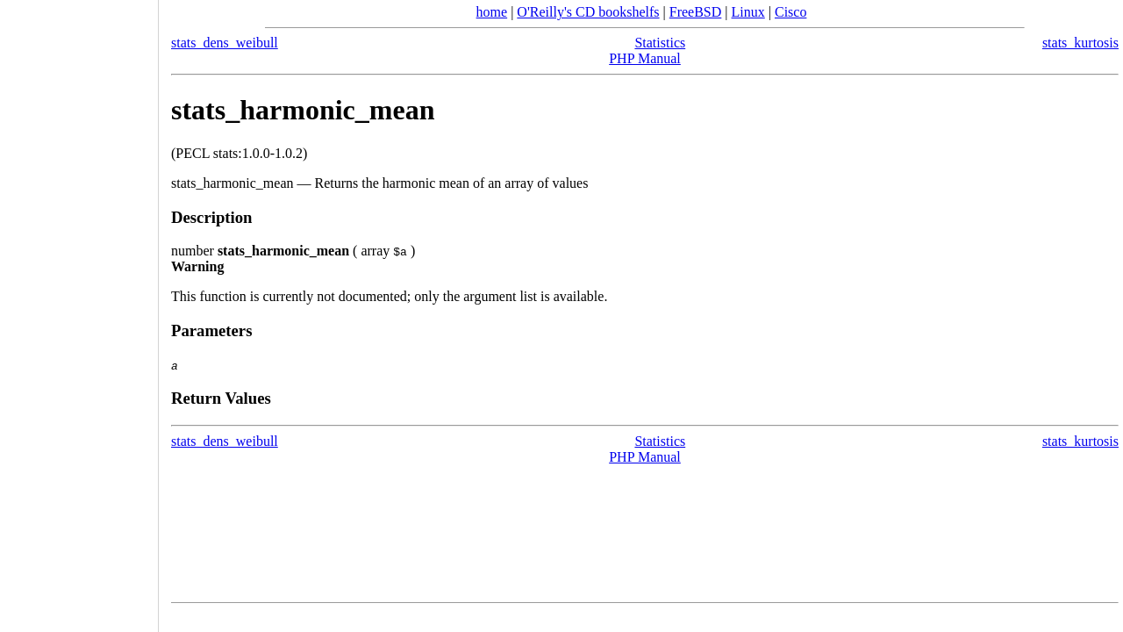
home (492, 11)
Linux (748, 11)
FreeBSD (695, 11)
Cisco (790, 11)
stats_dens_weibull (224, 42)
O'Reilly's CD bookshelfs (588, 11)
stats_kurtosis (1080, 42)
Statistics (659, 42)
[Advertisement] (79, 310)
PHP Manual (645, 58)
